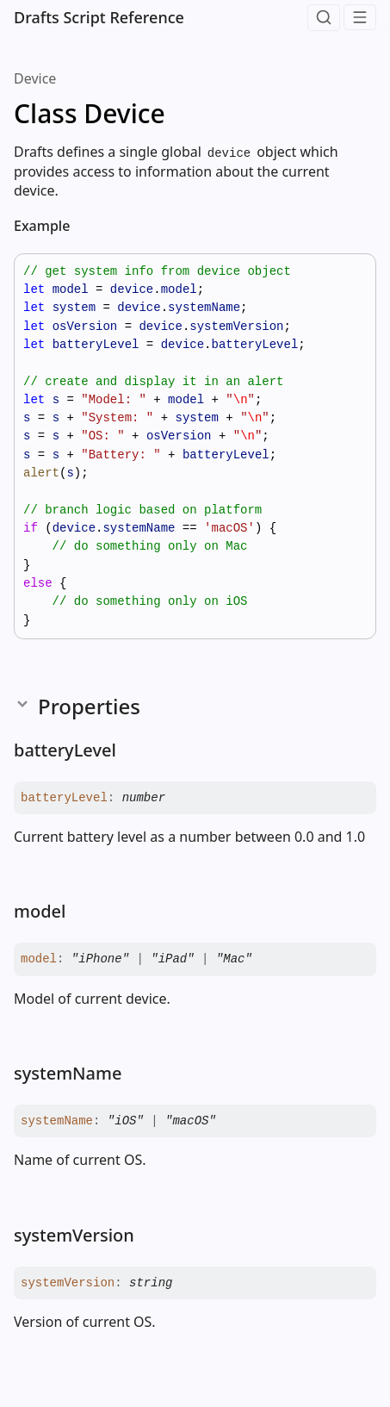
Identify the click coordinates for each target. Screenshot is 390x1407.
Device (35, 78)
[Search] (323, 17)
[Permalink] (83, 227)
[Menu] (360, 17)
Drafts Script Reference (99, 17)
